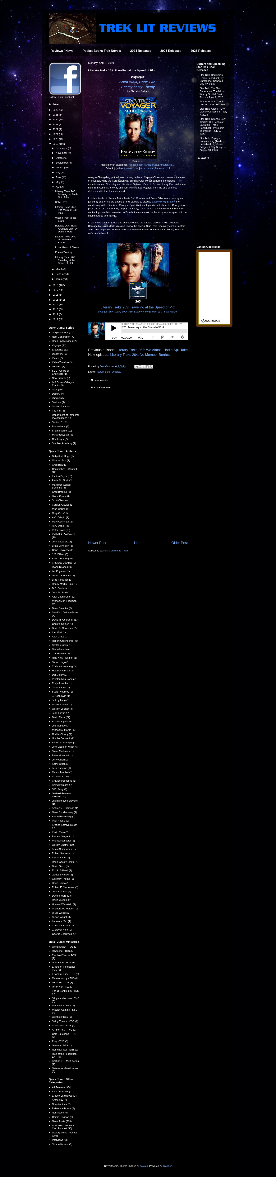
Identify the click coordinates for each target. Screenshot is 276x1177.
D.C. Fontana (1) (61, 588)
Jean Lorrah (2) (60, 713)
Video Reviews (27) (62, 1091)
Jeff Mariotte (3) (60, 725)
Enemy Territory (63, 252)
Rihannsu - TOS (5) (62, 951)
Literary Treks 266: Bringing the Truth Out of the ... (66, 194)
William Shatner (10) (63, 844)
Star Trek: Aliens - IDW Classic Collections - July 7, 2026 (213, 111)
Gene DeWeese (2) (62, 550)
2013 (56, 309)
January (60, 279)
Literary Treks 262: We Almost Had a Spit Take (152, 350)
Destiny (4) (58, 393)
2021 (56, 134)
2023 (56, 124)
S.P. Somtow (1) (61, 857)
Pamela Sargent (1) (63, 836)
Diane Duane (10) (62, 566)
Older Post (179, 543)
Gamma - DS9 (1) (62, 1045)
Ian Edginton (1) (61, 571)
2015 (56, 299)
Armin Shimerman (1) (64, 849)
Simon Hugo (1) (60, 662)
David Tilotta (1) (60, 883)
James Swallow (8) (62, 874)
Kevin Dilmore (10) (62, 558)
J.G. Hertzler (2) (61, 653)
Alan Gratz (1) (59, 636)
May (58, 182)
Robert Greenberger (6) (65, 640)
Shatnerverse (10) (62, 430)
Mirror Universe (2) (62, 434)
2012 (56, 314)
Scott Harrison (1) (61, 645)
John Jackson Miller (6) (65, 746)
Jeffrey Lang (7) (60, 700)
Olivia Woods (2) (61, 912)
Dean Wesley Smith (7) (64, 861)
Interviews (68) (60, 1139)
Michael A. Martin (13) (64, 729)
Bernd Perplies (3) (62, 785)
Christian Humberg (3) (64, 666)
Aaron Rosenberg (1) (63, 816)
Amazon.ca (151, 164)
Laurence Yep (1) (61, 921)
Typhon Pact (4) (61, 406)
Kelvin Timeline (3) (62, 362)
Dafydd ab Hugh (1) (63, 456)
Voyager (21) (59, 345)
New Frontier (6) (61, 378)
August (60, 167)
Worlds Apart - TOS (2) (64, 946)
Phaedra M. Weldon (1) (65, 908)
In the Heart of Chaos (67, 247)
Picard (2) (57, 358)
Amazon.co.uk (167, 164)
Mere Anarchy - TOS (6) (65, 978)
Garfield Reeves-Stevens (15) (61, 795)
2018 (56, 285)
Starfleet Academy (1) (64, 443)
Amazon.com (136, 164)
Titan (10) (57, 389)
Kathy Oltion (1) (60, 763)
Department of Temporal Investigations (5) (65, 416)
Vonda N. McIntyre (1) (64, 742)
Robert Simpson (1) (63, 853)
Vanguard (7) (59, 398)
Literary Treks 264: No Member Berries (140, 355)
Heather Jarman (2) (63, 670)
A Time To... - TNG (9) (64, 1029)
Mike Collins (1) (60, 508)
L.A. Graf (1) (59, 632)
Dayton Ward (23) (61, 895)
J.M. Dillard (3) (60, 554)
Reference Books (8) (63, 1108)
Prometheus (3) (60, 426)
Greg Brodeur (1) (61, 491)
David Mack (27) (61, 717)
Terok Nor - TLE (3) (62, 986)
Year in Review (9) (62, 1144)
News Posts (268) (62, 1121)
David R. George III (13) (65, 619)
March (59, 269)
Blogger (167, 1166)
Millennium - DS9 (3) (63, 1005)
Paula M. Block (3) (62, 480)
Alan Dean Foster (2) (63, 596)
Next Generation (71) (63, 336)
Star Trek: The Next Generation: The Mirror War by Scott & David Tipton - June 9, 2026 (212, 93)
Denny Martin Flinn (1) (64, 584)
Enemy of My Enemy (138, 87)
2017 (56, 289)
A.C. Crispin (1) (60, 517)
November (62, 152)
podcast (116, 371)
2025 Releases (170, 50)
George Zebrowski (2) (64, 933)
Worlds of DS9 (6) (62, 1016)
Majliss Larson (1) (62, 704)
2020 (56, 139)
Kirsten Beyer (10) (62, 476)
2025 (56, 114)
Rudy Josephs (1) (61, 683)
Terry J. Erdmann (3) (63, 575)
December (62, 148)
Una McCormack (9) (63, 738)
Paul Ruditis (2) (60, 820)
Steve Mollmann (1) (63, 751)
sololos (144, 1166)
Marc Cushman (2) (62, 521)
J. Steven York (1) (62, 929)
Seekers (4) (58, 402)
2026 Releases (201, 50)
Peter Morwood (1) (62, 755)
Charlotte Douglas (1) (64, 562)
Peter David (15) (61, 530)
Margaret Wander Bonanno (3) (61, 486)
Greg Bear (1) (59, 464)
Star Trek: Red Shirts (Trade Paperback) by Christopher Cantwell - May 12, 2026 (212, 79)
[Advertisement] (138, 509)
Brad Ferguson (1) (62, 579)
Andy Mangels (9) (61, 721)
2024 (56, 119)
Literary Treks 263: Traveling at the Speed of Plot (65, 260)
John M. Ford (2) (61, 592)
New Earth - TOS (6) (63, 962)
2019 (56, 143)
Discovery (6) (59, 353)
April (59, 187)
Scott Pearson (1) (61, 776)
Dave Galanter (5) (62, 608)
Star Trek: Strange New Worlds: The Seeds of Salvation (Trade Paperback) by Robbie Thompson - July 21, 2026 (212, 126)
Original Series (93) (62, 332)
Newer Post (97, 543)
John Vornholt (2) (61, 891)
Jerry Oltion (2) (60, 759)
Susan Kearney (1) (62, 691)
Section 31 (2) (59, 422)
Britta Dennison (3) (62, 545)
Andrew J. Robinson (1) (65, 808)
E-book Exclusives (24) (64, 1095)
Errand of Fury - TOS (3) (65, 974)
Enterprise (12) (60, 349)
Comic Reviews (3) (62, 1117)
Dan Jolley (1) (59, 674)
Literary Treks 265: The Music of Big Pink (65, 210)
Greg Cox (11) (60, 513)
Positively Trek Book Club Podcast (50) (63, 1127)
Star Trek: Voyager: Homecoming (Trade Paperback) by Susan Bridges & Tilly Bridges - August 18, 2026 (213, 144)
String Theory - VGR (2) (65, 1021)
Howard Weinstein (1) (64, 904)
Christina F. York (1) (63, 925)
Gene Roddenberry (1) (64, 812)
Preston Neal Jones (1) (64, 679)
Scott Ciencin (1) (61, 500)
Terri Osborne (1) (61, 768)
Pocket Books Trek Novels (102, 50)
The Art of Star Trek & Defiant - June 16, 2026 (212, 103)
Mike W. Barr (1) (61, 460)
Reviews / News (62, 50)
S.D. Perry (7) (59, 789)
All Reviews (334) (61, 1087)
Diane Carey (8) (61, 496)
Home (139, 543)
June (59, 177)
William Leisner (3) (62, 708)
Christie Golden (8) (62, 623)
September (62, 162)
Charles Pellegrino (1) (64, 780)
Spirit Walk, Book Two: (138, 82)
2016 (56, 294)
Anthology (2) (59, 1099)
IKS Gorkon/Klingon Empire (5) (63, 384)
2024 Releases (140, 50)
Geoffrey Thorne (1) (63, 878)
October (60, 157)
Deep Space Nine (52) (64, 341)
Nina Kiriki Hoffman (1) (64, 657)
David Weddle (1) (61, 899)
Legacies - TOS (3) (62, 982)
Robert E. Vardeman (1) (65, 887)
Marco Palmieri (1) (62, 772)
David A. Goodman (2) (64, 628)
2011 (56, 319)
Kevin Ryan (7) (60, 832)
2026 (56, 109)
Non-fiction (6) (60, 1112)
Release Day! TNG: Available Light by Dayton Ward (66, 228)
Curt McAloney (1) (62, 734)
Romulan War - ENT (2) (65, 1049)
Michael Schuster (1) (63, 840)
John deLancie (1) (62, 541)
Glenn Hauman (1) (62, 649)
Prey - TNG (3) (60, 1041)
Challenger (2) (60, 439)
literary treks (104, 371)
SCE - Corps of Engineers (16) (60, 372)
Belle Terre (61, 202)
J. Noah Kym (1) (61, 695)
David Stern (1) (60, 866)
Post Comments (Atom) (116, 550)
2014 (56, 304)
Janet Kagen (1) (61, 687)
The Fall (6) (58, 410)
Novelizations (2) (61, 1104)
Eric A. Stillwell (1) (62, 870)
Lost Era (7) (58, 366)
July (58, 172)
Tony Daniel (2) (60, 525)
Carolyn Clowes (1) (62, 504)
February (61, 274)
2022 (56, 129)
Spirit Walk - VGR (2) (63, 1025)
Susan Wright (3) (61, 917)
